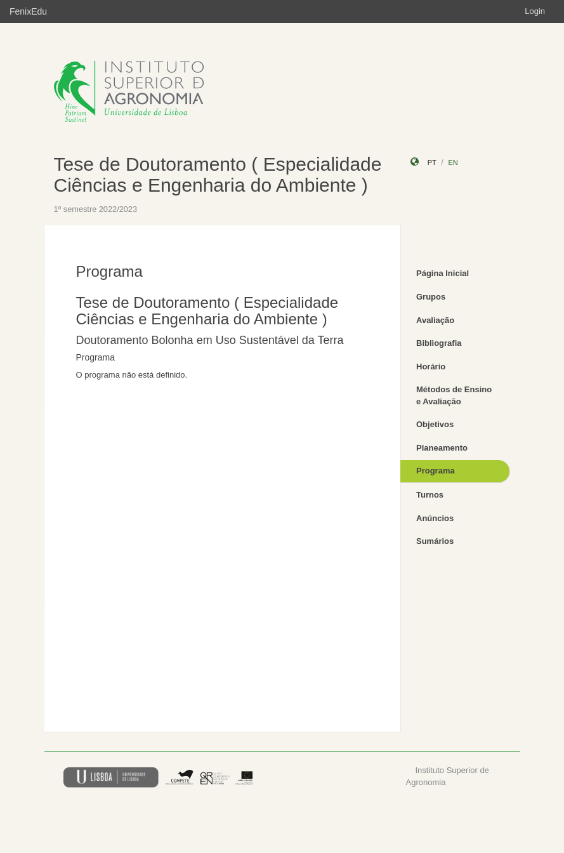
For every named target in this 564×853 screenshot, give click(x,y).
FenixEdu (28, 11)
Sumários (435, 541)
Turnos (429, 494)
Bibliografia (439, 343)
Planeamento (442, 448)
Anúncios (435, 518)
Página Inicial (442, 273)
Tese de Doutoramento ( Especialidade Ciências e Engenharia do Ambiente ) (218, 174)
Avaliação (435, 320)
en (452, 162)
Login (535, 11)
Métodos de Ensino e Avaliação (454, 395)
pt (432, 162)
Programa (435, 470)
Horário (430, 366)
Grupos (430, 296)
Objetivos (435, 424)
